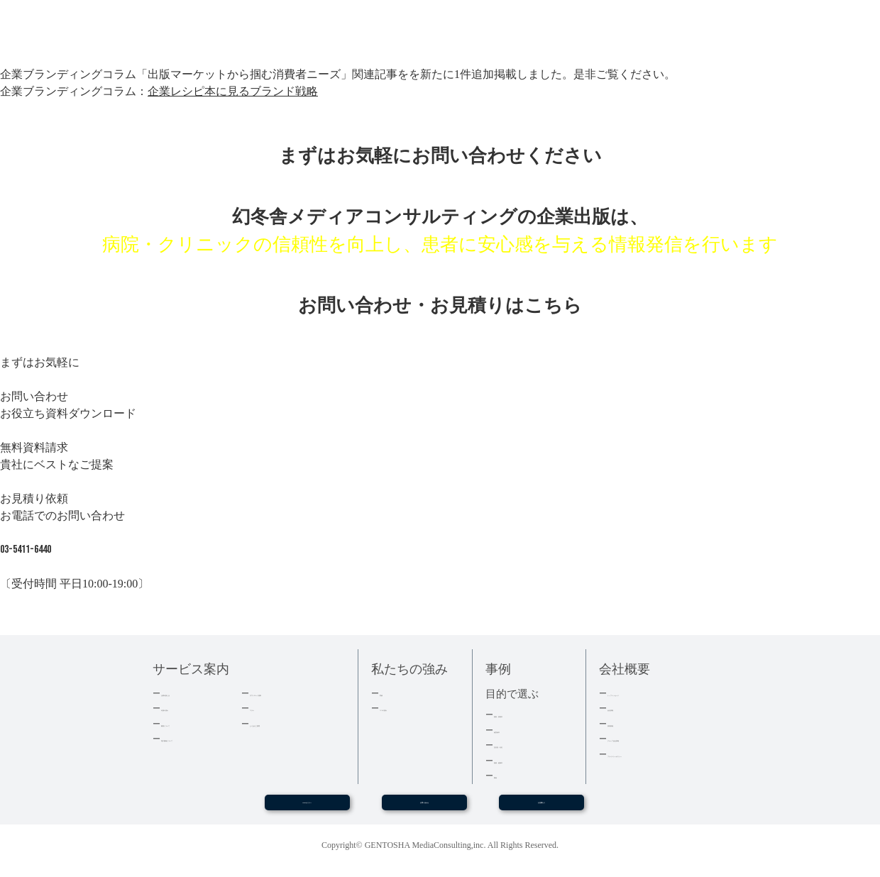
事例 (503, 775)
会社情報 (625, 707)
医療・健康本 (521, 760)
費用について (188, 723)
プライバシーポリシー (653, 754)
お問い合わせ (424, 808)
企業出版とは (188, 693)
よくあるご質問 (282, 723)
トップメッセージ (644, 693)
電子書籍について (198, 738)
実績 (389, 693)
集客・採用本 (521, 714)
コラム (263, 707)
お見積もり (541, 808)
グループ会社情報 (644, 738)
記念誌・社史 (521, 744)
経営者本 (512, 729)
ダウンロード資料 (287, 693)
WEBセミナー (307, 808)
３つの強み (403, 707)
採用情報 (625, 723)
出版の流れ (184, 707)
